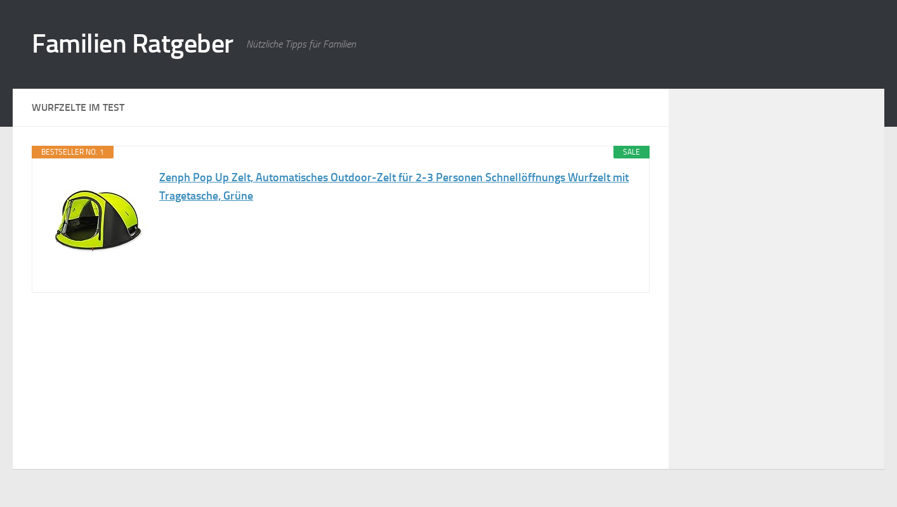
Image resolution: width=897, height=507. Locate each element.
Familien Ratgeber (132, 44)
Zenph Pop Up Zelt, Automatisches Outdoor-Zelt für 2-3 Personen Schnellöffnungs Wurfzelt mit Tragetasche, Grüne (394, 186)
